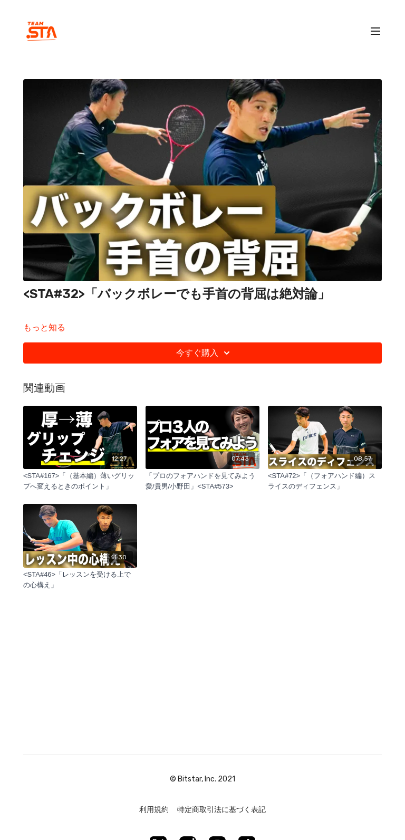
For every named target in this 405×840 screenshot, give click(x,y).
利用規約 (154, 809)
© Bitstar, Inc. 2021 (202, 779)
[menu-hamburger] (375, 31)
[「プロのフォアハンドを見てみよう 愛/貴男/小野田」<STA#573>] (202, 481)
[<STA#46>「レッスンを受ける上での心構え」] (80, 579)
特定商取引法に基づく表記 (221, 809)
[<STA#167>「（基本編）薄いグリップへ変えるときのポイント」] (80, 481)
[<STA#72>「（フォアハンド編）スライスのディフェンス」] (325, 481)
